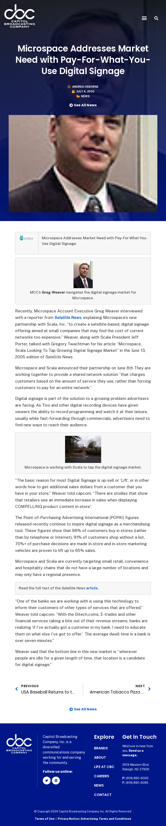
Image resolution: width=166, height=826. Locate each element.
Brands (101, 748)
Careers (101, 776)
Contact (103, 795)
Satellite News (68, 317)
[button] (144, 18)
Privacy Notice (69, 818)
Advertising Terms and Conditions (106, 818)
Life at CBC (104, 767)
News (85, 96)
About (100, 757)
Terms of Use (44, 818)
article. (92, 588)
